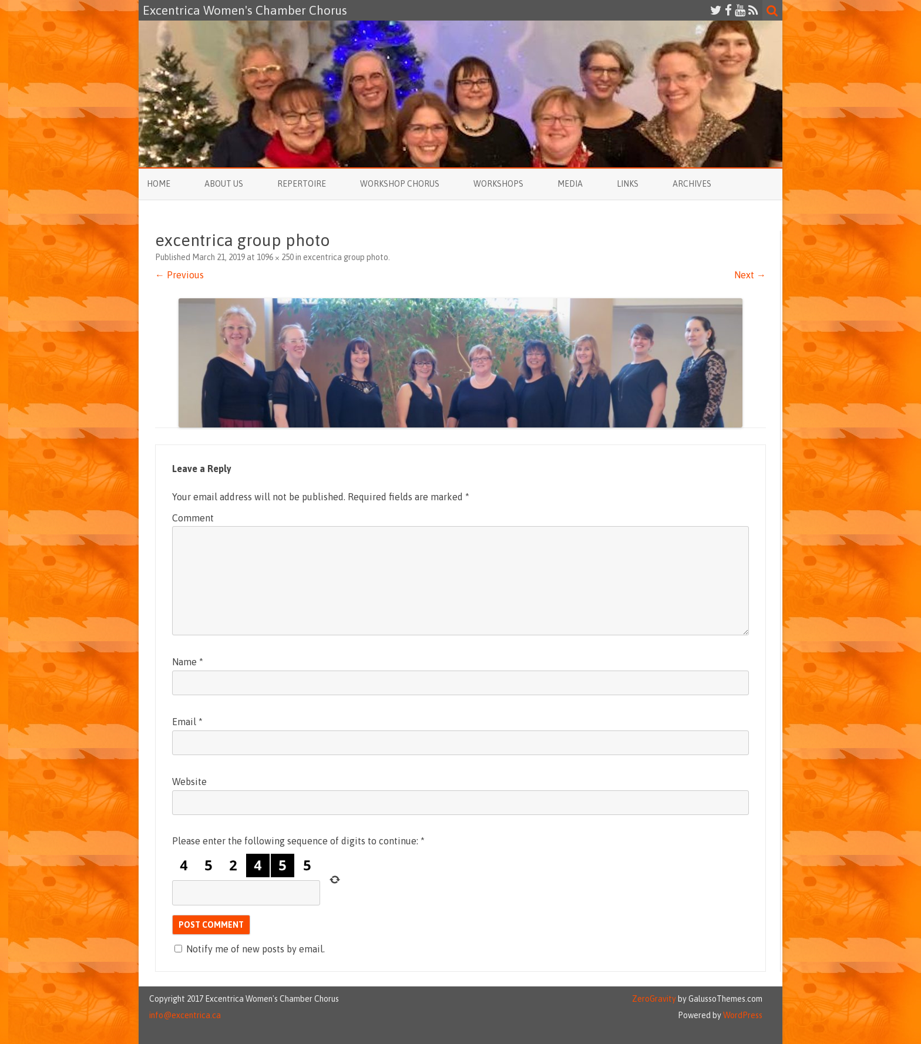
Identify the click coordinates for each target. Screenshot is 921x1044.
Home (158, 183)
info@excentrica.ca (185, 1015)
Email (187, 721)
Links (627, 183)
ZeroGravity (654, 998)
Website (189, 781)
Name (187, 661)
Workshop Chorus (399, 183)
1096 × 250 (275, 257)
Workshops (498, 183)
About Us (223, 183)
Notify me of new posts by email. (255, 949)
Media (570, 183)
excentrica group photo (345, 257)
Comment (193, 518)
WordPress (741, 1015)
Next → (750, 275)
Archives (692, 183)
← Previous (179, 275)
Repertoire (301, 183)
